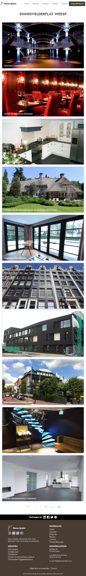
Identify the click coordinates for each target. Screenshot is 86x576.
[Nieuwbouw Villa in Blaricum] (43, 238)
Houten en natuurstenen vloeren (21, 557)
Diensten (35, 4)
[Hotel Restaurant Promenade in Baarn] (43, 382)
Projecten (45, 4)
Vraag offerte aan (77, 4)
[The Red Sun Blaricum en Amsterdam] (43, 93)
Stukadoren (12, 554)
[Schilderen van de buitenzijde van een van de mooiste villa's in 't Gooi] (43, 190)
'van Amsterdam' (42, 573)
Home (27, 4)
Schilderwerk (13, 552)
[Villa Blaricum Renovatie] (43, 141)
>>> (59, 507)
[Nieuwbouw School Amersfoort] (43, 334)
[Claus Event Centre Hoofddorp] (43, 45)
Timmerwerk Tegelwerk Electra (20, 560)
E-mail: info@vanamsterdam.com (60, 561)
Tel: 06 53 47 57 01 (55, 557)
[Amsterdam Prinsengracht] (43, 286)
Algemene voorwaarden (39, 568)
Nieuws (55, 4)
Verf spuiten (13, 549)
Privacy (54, 568)
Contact (64, 4)
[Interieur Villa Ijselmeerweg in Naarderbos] (43, 478)
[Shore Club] (43, 430)
